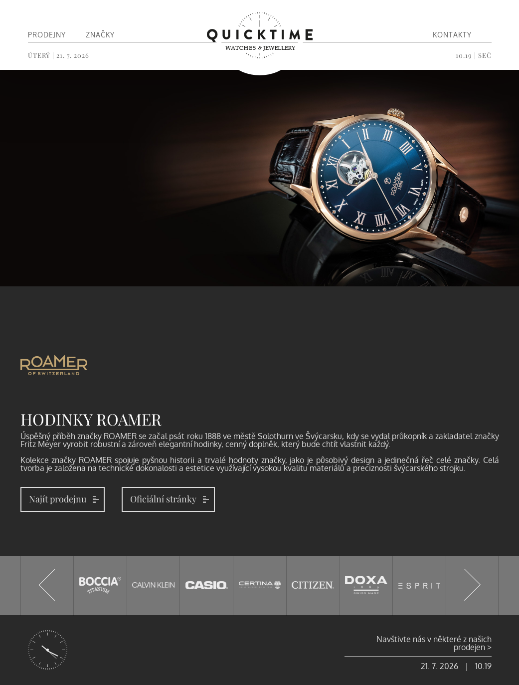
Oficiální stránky (163, 499)
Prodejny (47, 34)
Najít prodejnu (57, 499)
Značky (100, 34)
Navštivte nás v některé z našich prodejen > (434, 643)
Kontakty (452, 34)
